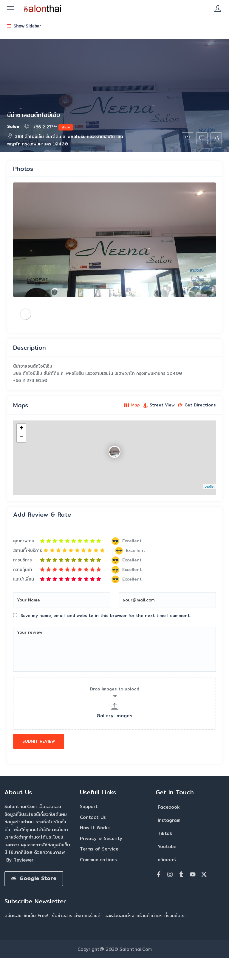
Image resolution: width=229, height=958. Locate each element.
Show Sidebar (24, 26)
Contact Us (93, 817)
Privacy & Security (101, 838)
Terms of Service (99, 848)
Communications (98, 859)
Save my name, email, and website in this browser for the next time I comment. (106, 615)
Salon (13, 126)
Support (89, 806)
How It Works (95, 827)
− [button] (21, 437)
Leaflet (209, 486)
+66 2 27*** (48, 126)
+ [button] (21, 428)
